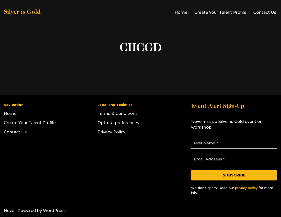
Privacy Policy (111, 132)
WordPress (54, 210)
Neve (9, 210)
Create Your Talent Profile (220, 12)
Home (181, 12)
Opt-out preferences (118, 122)
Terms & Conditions (117, 113)
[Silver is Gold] (38, 12)
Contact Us (264, 12)
